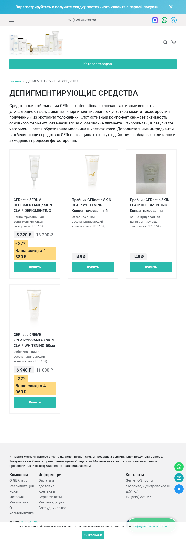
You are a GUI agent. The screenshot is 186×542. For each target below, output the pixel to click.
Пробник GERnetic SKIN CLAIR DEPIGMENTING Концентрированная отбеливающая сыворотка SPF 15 (150, 205)
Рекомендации (51, 502)
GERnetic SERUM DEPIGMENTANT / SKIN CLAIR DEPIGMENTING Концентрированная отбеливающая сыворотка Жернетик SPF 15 (33, 205)
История (16, 497)
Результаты (19, 502)
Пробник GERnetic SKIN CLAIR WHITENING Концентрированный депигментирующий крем (91, 205)
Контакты (47, 491)
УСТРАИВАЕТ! (93, 535)
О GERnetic (18, 480)
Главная (15, 81)
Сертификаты (50, 497)
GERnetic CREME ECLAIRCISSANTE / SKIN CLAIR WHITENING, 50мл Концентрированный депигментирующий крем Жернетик (34, 340)
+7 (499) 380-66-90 (82, 20)
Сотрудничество (52, 508)
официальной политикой (151, 526)
